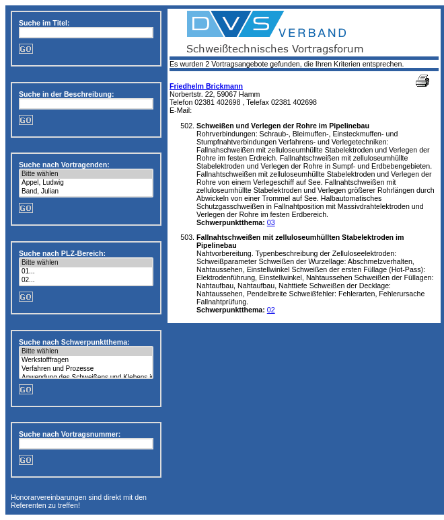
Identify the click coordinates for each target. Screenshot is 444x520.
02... (86, 280)
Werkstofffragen (86, 360)
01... (86, 271)
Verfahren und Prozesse (86, 369)
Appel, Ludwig (86, 183)
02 (271, 310)
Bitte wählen (86, 174)
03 (271, 222)
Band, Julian (86, 191)
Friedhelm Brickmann (206, 86)
